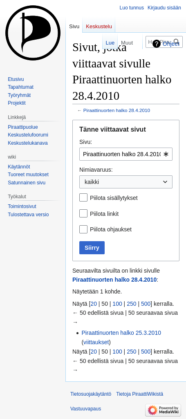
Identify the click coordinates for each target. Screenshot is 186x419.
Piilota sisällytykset (114, 198)
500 (145, 303)
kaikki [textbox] (92, 182)
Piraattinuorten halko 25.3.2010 (121, 332)
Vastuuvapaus (85, 409)
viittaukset (96, 342)
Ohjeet (171, 43)
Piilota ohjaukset (111, 229)
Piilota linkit (104, 214)
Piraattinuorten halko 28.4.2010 (116, 110)
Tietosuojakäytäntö (90, 394)
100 (117, 303)
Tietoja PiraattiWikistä (139, 394)
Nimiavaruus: (96, 169)
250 (131, 303)
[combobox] (126, 154)
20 (93, 303)
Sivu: (85, 142)
